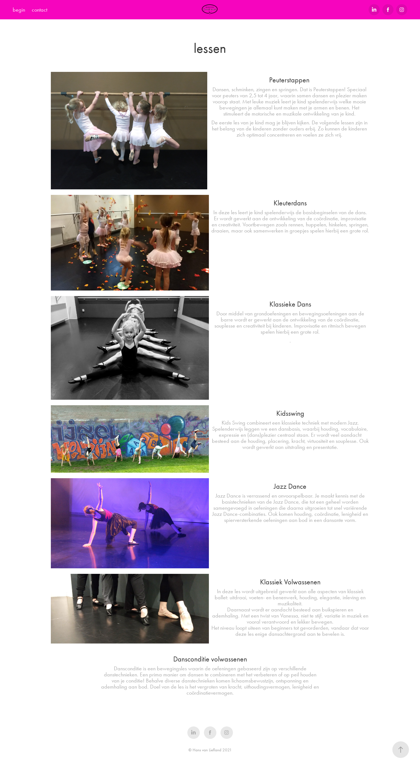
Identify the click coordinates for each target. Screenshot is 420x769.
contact (39, 9)
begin (19, 9)
